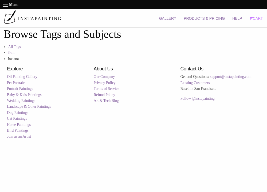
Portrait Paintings (20, 89)
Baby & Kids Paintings (24, 95)
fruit (11, 53)
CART (256, 18)
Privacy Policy (105, 83)
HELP (237, 18)
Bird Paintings (18, 131)
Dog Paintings (17, 113)
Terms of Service (106, 89)
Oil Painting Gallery (22, 77)
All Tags (14, 47)
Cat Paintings (17, 119)
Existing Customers (195, 83)
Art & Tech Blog (106, 101)
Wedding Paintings (21, 101)
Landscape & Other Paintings (29, 107)
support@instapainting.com (231, 77)
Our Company (104, 77)
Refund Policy (104, 95)
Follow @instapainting (197, 99)
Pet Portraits (16, 83)
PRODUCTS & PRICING (204, 18)
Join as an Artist (19, 136)
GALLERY (167, 18)
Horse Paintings (19, 125)
